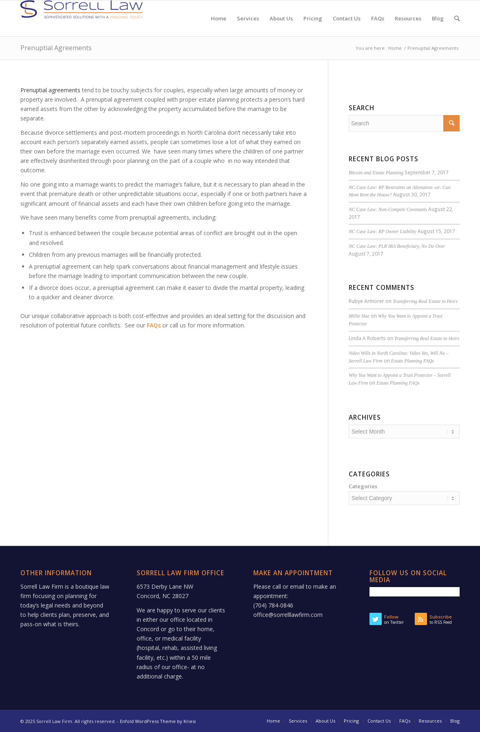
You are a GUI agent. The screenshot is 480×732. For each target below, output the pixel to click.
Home (395, 48)
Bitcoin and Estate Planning (376, 173)
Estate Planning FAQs (412, 361)
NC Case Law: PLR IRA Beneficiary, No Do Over (397, 246)
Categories (363, 486)
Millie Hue (359, 316)
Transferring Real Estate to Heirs (425, 301)
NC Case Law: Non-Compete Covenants (388, 209)
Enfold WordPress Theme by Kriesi (158, 721)
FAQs (154, 325)
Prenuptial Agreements (56, 47)
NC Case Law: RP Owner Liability (382, 231)
